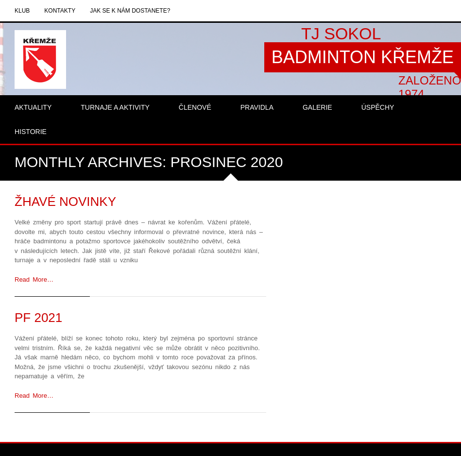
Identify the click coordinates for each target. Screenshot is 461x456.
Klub (22, 10)
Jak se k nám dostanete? (130, 10)
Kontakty (59, 10)
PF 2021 (38, 317)
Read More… (34, 279)
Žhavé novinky (65, 201)
